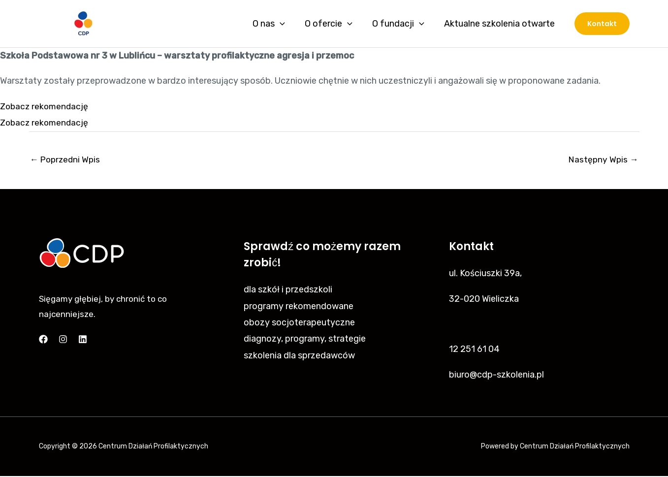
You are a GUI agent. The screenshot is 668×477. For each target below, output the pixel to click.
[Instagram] (63, 340)
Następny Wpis (602, 160)
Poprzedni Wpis (66, 160)
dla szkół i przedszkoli (288, 290)
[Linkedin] (82, 340)
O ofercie (333, 23)
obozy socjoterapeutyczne (299, 323)
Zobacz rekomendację (45, 106)
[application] (287, 23)
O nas (275, 23)
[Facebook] (43, 340)
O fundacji (401, 23)
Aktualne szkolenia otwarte (500, 23)
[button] (602, 23)
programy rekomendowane (298, 306)
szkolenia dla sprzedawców (299, 355)
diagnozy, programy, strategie (305, 339)
